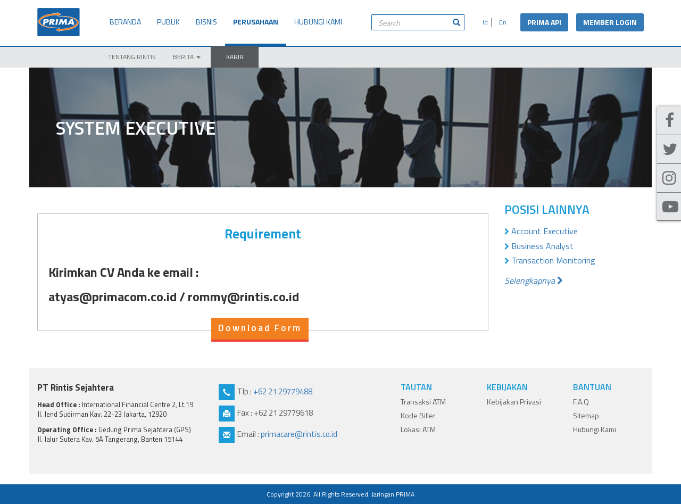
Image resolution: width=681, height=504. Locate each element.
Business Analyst (542, 245)
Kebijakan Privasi (514, 401)
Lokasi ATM (418, 429)
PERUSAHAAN (255, 21)
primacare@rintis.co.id (299, 434)
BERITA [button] (187, 57)
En (501, 22)
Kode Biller (418, 415)
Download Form (260, 328)
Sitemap (586, 415)
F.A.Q (581, 401)
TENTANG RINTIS (132, 57)
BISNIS (206, 21)
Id (483, 22)
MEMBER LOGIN (610, 22)
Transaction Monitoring (553, 260)
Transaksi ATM (423, 401)
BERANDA (125, 21)
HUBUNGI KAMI (318, 21)
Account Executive (544, 231)
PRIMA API (544, 22)
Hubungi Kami (594, 429)
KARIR (235, 57)
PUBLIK (168, 21)
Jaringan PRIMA (392, 494)
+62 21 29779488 (282, 391)
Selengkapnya (533, 280)
